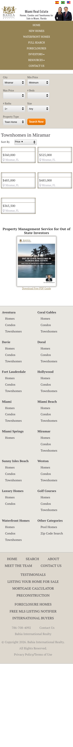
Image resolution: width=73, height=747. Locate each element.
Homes (10, 402)
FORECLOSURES (36, 48)
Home (12, 642)
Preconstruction (33, 678)
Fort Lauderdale (14, 455)
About (53, 642)
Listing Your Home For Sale (33, 664)
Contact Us (51, 649)
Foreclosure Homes (33, 687)
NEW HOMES (36, 31)
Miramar (44, 515)
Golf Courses (47, 574)
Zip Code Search (52, 616)
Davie (6, 425)
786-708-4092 (21, 711)
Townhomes (13, 415)
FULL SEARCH (36, 42)
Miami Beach (47, 485)
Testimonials (33, 657)
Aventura (9, 395)
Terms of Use (43, 738)
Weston (43, 544)
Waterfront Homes (16, 604)
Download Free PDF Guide (36, 346)
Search (32, 642)
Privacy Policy (23, 738)
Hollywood (46, 455)
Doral (42, 425)
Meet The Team (18, 649)
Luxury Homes (12, 574)
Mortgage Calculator (33, 671)
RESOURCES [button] (36, 60)
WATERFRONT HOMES (36, 36)
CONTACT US (36, 66)
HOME (36, 25)
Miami (6, 485)
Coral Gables (47, 395)
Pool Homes (49, 610)
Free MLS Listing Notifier (33, 694)
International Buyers (33, 701)
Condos (10, 408)
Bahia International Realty (33, 717)
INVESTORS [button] (36, 54)
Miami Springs (13, 515)
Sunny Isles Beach (15, 544)
